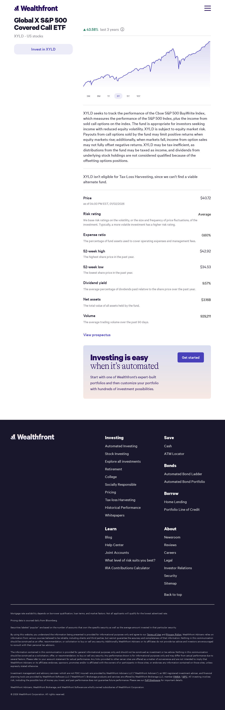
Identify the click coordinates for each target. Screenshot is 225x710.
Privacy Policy (173, 634)
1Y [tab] (108, 96)
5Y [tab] (128, 96)
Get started (191, 357)
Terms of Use (154, 634)
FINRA (176, 676)
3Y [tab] (118, 96)
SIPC (184, 676)
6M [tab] (98, 96)
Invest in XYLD (43, 49)
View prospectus (97, 334)
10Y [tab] (138, 96)
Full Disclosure (152, 680)
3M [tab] (88, 96)
